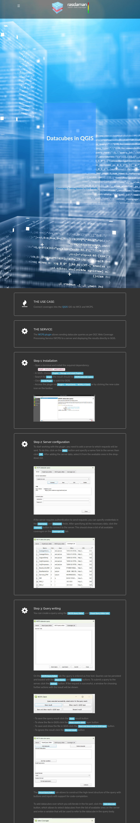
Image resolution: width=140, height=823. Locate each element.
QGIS (65, 306)
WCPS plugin (44, 334)
